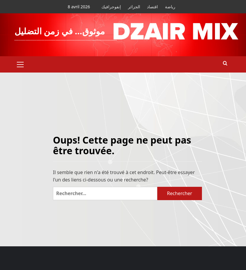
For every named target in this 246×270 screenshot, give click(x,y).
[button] (20, 63)
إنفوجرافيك (111, 6)
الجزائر (134, 6)
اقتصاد (152, 6)
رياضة (170, 6)
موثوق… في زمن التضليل (59, 31)
